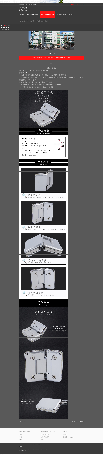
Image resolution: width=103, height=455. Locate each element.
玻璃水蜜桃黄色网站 (60, 57)
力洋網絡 (24, 450)
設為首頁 (72, 4)
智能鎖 (68, 57)
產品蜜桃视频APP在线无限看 (48, 431)
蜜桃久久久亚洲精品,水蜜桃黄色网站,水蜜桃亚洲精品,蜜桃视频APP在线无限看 (36, 1)
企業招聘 (20, 439)
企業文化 (20, 437)
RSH (25, 73)
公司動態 (65, 434)
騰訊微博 (78, 444)
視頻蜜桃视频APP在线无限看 (68, 437)
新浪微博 (82, 444)
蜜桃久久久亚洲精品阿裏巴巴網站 (41, 449)
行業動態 (65, 436)
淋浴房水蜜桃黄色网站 (49, 57)
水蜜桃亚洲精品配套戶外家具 (28, 449)
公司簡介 (20, 434)
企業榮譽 (20, 436)
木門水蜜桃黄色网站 (37, 57)
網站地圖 (1, 454)
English (82, 4)
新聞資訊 (65, 431)
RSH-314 (24, 421)
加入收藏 (76, 4)
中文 (79, 4)
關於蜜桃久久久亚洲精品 (24, 431)
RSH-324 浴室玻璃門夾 (79, 421)
